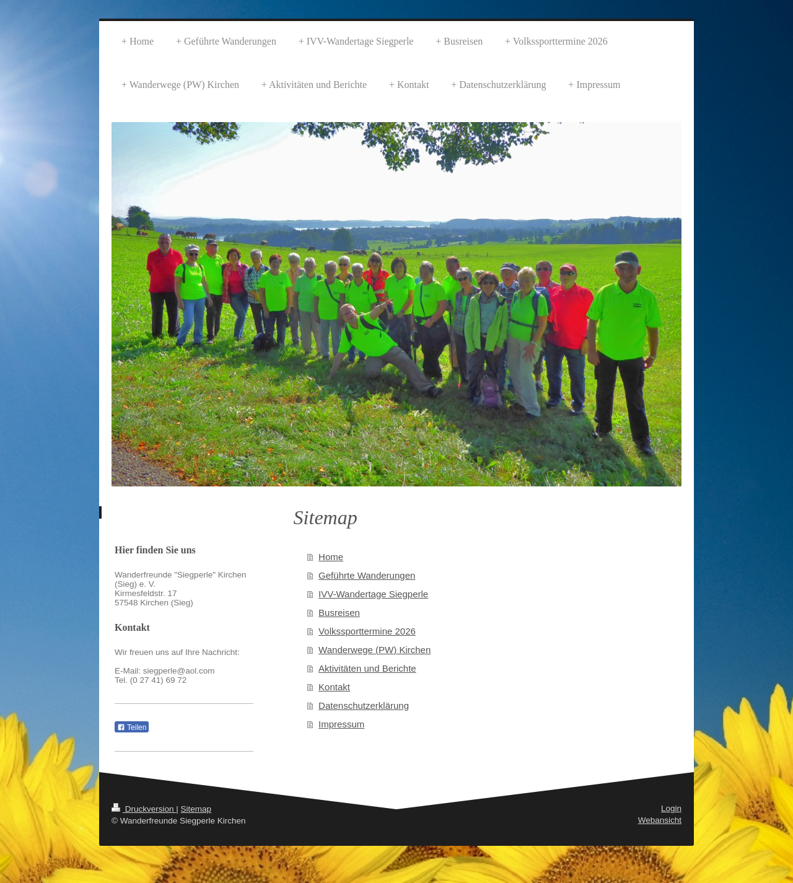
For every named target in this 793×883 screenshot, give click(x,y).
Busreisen (339, 612)
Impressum (341, 724)
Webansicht (659, 820)
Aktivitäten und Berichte (367, 668)
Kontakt (334, 687)
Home (330, 556)
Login (671, 808)
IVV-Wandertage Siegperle (373, 594)
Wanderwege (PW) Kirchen (374, 649)
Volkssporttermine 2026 (367, 631)
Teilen (131, 727)
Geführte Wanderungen (366, 575)
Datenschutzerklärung (363, 705)
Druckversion (144, 809)
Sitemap (196, 809)
